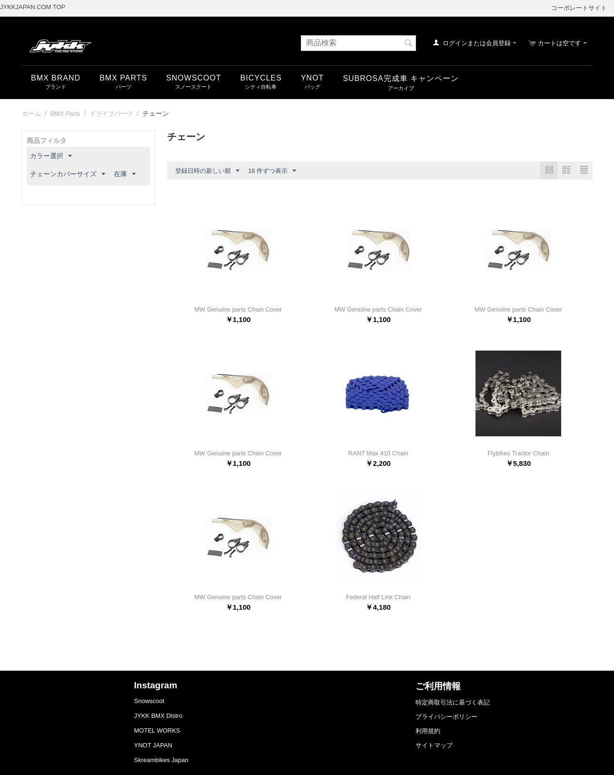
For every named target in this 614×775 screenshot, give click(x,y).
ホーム (31, 113)
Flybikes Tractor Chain (518, 453)
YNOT (312, 78)
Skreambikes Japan (161, 760)
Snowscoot (149, 701)
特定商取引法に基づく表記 (453, 702)
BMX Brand (55, 78)
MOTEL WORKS (157, 730)
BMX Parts (123, 78)
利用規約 (428, 731)
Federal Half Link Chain (378, 597)
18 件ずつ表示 (272, 171)
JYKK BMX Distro (158, 715)
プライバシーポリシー (446, 716)
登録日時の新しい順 (207, 171)
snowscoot (193, 78)
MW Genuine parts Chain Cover (238, 309)
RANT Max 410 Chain (378, 453)
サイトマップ (434, 745)
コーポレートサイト (579, 7)
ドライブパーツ (111, 113)
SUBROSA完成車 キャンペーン (401, 78)
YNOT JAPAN (153, 745)
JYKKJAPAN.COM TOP (32, 6)
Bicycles (261, 78)
